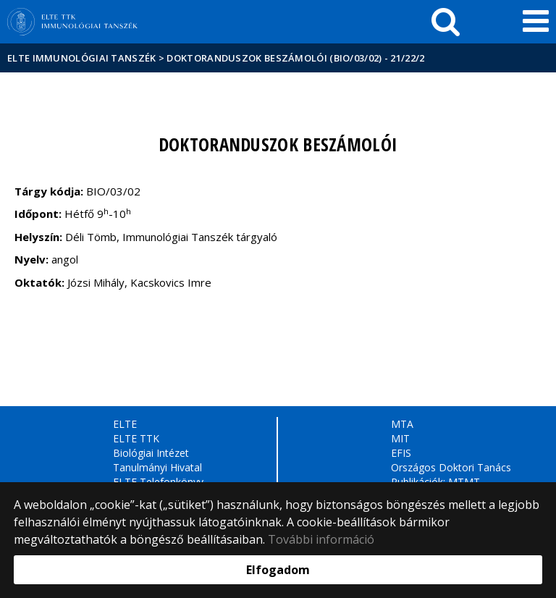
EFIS (401, 453)
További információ (321, 539)
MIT (400, 438)
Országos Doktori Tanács (451, 467)
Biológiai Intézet (151, 453)
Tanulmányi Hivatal (157, 467)
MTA (402, 424)
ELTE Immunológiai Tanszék (81, 57)
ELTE (125, 424)
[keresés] (445, 21)
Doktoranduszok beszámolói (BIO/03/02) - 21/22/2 (295, 57)
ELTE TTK (136, 438)
